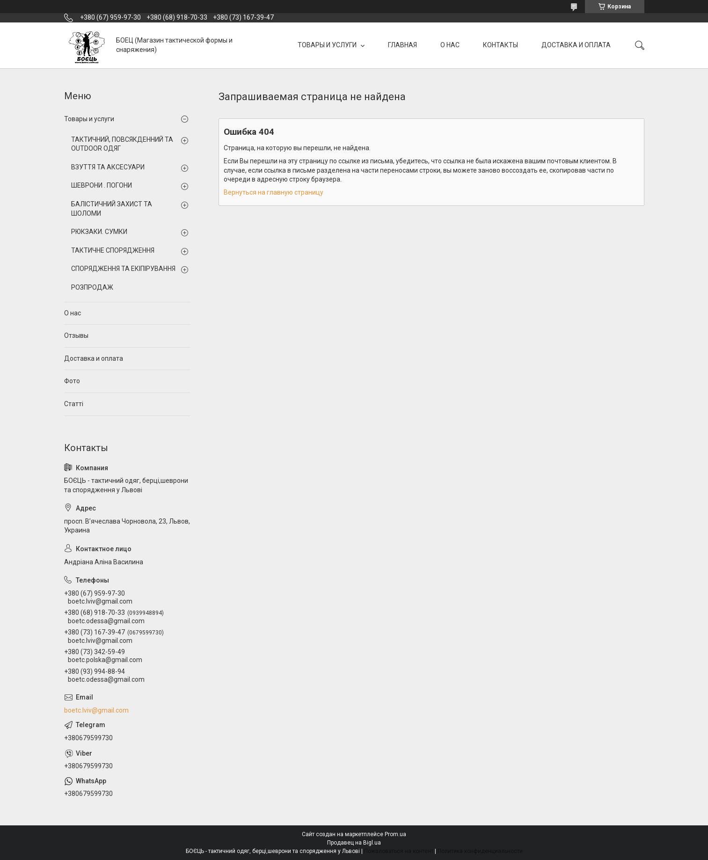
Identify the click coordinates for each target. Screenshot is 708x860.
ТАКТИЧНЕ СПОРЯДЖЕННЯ (112, 250)
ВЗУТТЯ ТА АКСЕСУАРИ (108, 167)
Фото (72, 381)
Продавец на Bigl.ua (354, 842)
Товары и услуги (89, 119)
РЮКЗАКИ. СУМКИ (99, 231)
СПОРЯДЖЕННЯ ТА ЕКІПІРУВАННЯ (123, 268)
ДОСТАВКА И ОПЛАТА (576, 45)
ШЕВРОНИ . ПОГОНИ (101, 185)
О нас (72, 313)
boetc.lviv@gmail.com (96, 710)
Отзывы (76, 335)
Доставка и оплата (93, 358)
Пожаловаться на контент (398, 851)
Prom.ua (395, 834)
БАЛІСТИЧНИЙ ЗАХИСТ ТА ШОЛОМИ (111, 208)
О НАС (450, 45)
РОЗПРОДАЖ (92, 287)
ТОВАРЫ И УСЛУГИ (328, 45)
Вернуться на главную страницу (273, 192)
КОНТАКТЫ (500, 45)
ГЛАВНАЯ (402, 45)
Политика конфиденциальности (480, 851)
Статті (73, 404)
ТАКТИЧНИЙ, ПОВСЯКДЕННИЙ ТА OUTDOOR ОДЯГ (122, 144)
